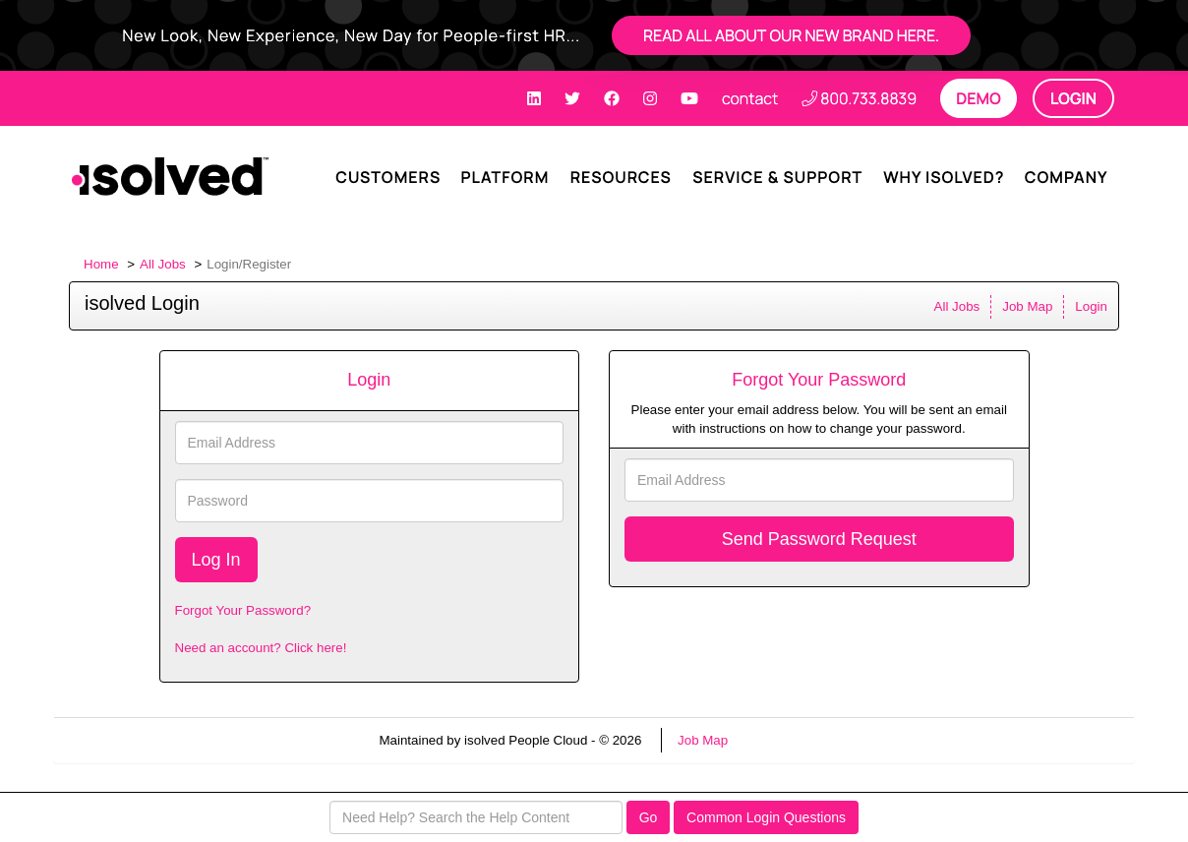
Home (101, 264)
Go (648, 817)
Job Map (1027, 306)
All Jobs (163, 264)
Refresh (786, 740)
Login (1091, 306)
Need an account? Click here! (261, 647)
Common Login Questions (766, 817)
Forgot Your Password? (243, 610)
